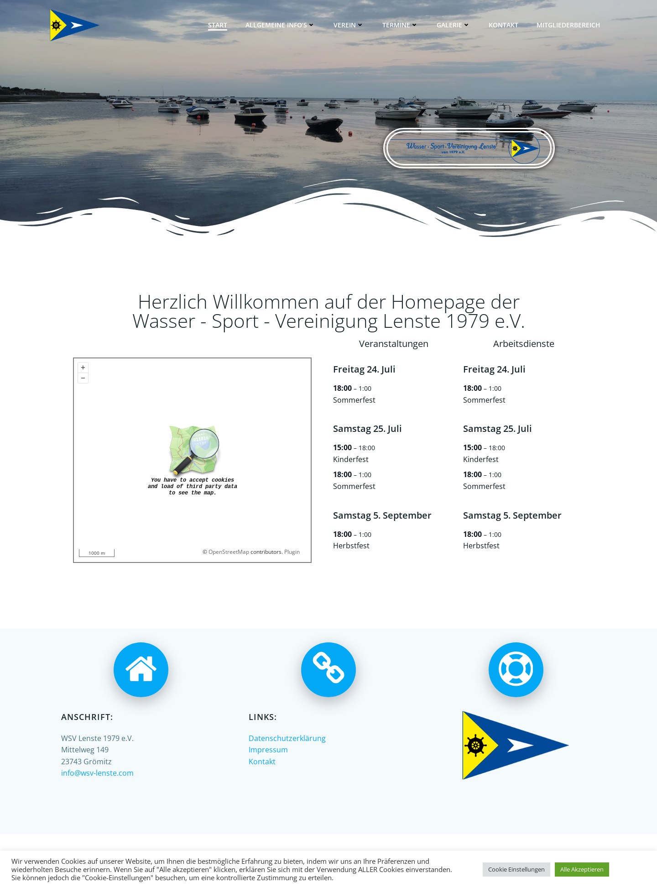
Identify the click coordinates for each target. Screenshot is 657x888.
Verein (349, 25)
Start (217, 25)
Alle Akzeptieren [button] (582, 869)
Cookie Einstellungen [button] (516, 869)
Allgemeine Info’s (280, 25)
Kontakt (503, 25)
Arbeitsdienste (523, 343)
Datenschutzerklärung (287, 738)
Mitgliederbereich (568, 25)
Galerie (453, 25)
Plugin (291, 552)
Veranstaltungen (393, 343)
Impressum (268, 750)
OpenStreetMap (229, 552)
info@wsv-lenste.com (97, 773)
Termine (400, 25)
